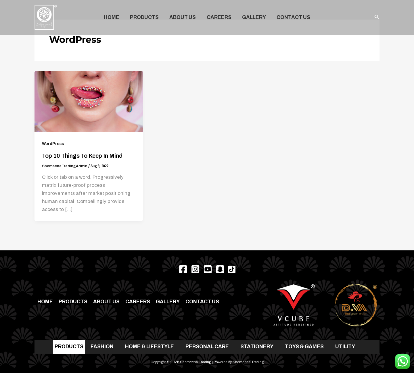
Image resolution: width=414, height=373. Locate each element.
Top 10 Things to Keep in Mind (82, 156)
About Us (183, 17)
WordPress (53, 144)
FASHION (102, 346)
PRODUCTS (69, 346)
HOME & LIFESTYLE (149, 346)
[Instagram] (195, 269)
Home (113, 17)
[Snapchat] (220, 269)
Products (145, 17)
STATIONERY (256, 346)
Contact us (292, 17)
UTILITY (345, 346)
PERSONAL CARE (207, 346)
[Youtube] (207, 269)
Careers (218, 17)
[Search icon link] (376, 17)
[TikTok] (231, 269)
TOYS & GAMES (304, 346)
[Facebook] (183, 269)
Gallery (253, 17)
